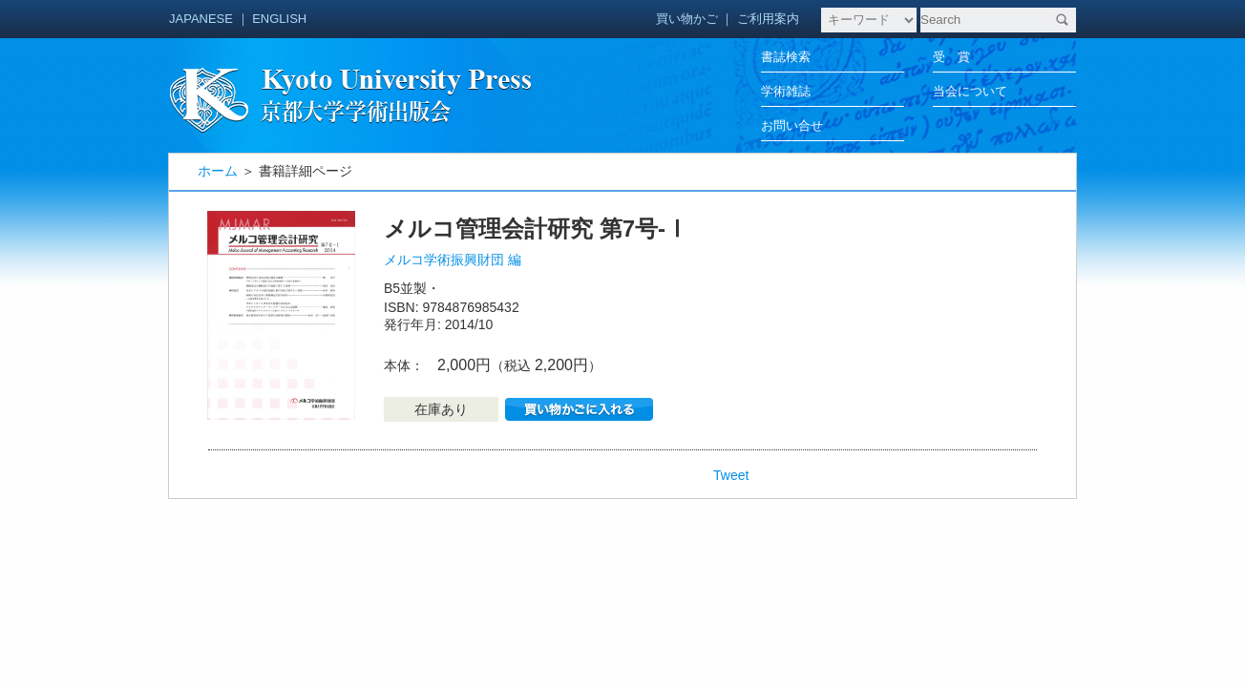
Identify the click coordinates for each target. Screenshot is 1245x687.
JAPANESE (201, 18)
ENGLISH (279, 18)
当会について (970, 91)
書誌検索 (786, 57)
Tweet (731, 475)
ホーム (218, 170)
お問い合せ (792, 125)
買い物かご (687, 18)
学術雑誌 (786, 91)
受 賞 (951, 57)
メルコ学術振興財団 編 (452, 259)
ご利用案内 (768, 18)
